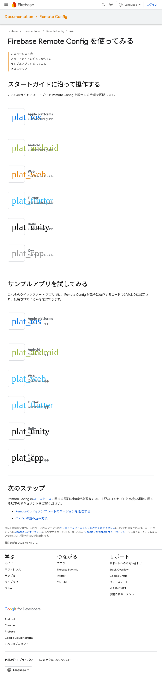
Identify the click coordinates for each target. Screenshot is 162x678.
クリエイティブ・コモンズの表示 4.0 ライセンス (87, 528)
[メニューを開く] (6, 4)
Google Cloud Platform (19, 637)
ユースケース (42, 499)
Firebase (13, 31)
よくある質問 (118, 588)
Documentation (19, 16)
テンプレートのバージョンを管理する (52, 511)
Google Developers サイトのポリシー (106, 532)
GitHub (9, 588)
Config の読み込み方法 (31, 518)
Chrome (10, 625)
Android (10, 619)
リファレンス (13, 569)
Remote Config (53, 16)
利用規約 (10, 659)
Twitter (61, 575)
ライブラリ (11, 582)
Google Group (118, 575)
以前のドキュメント (122, 594)
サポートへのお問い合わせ (126, 563)
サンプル (10, 575)
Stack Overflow (119, 569)
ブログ (61, 563)
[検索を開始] (103, 4)
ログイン (152, 4)
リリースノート (119, 582)
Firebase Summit (67, 569)
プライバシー (27, 659)
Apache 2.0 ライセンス (28, 532)
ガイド (9, 563)
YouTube (62, 582)
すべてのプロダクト (17, 644)
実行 (72, 31)
